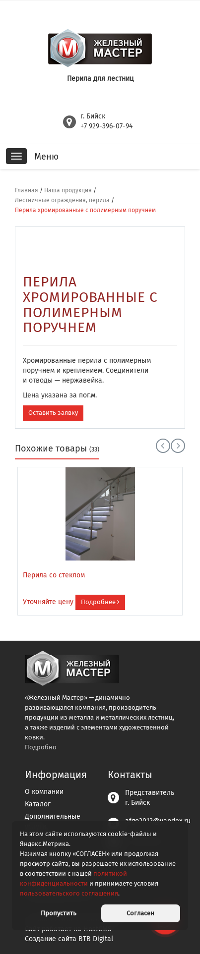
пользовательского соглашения (69, 893)
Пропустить (58, 913)
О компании (44, 791)
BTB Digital (95, 939)
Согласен (140, 913)
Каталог (38, 804)
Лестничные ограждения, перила (62, 200)
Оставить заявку (53, 412)
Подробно (41, 747)
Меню (46, 156)
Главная (26, 190)
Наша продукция (68, 190)
